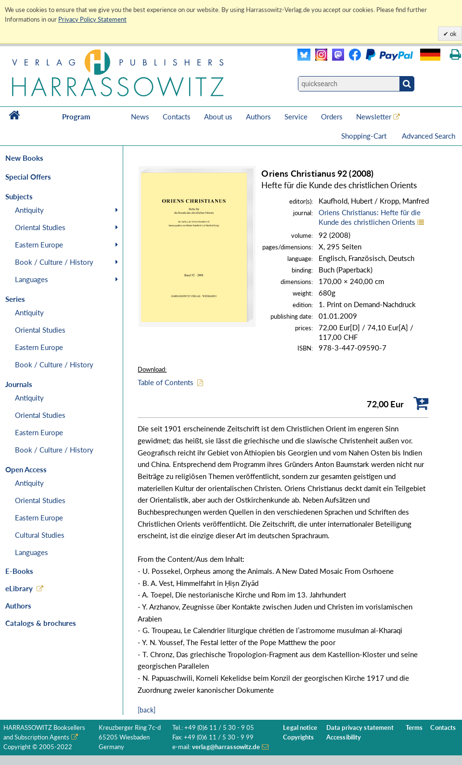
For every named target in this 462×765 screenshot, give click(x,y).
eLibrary (19, 588)
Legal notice (300, 727)
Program (76, 116)
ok (453, 34)
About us (218, 116)
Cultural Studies (39, 535)
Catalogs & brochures (40, 623)
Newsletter (373, 116)
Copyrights (298, 737)
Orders (332, 116)
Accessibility (343, 737)
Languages (31, 279)
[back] (146, 710)
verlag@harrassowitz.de (226, 747)
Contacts (177, 116)
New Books (24, 158)
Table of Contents (165, 382)
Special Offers (28, 176)
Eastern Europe (39, 244)
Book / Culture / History (54, 262)
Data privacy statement (360, 727)
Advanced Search (428, 135)
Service (296, 116)
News (140, 116)
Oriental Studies (40, 227)
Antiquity (29, 210)
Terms (414, 727)
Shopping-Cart (364, 135)
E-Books (19, 571)
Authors (258, 116)
